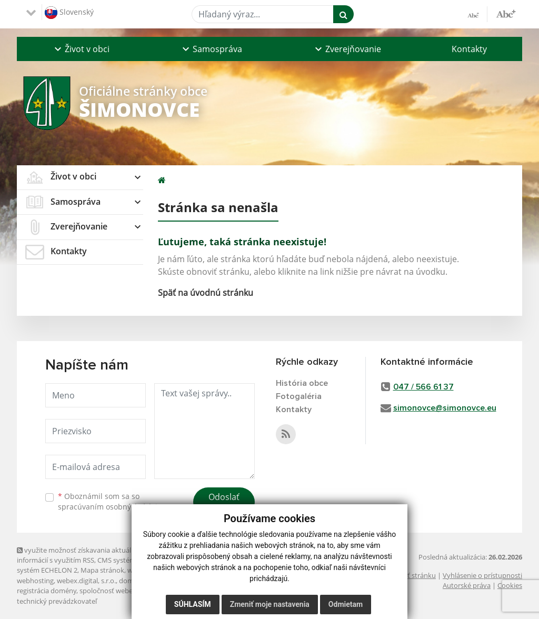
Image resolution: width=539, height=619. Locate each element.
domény (132, 580)
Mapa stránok (102, 570)
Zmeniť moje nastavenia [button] (270, 604)
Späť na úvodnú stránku (205, 292)
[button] (81, 49)
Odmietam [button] (345, 604)
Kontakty (469, 49)
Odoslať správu (223, 503)
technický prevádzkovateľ (57, 601)
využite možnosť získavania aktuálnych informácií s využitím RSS (81, 555)
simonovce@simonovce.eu (444, 408)
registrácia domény (46, 590)
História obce (302, 383)
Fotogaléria (299, 396)
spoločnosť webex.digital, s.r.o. (127, 590)
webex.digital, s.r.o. (86, 580)
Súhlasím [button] (192, 604)
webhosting (35, 580)
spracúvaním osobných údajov (111, 507)
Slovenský (69, 12)
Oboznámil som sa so (111, 501)
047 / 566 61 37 (423, 387)
